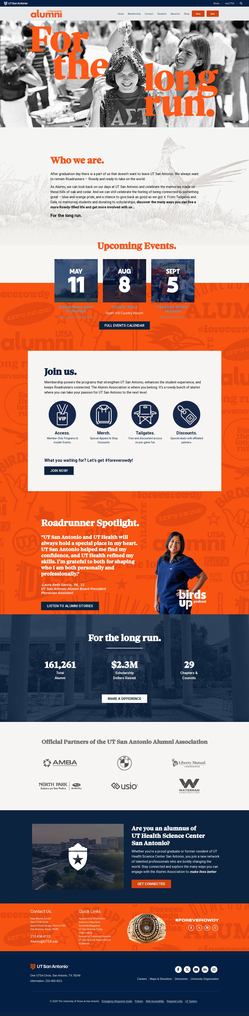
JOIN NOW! (59, 471)
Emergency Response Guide (117, 1001)
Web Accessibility (155, 1001)
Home (121, 13)
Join (213, 13)
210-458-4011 (53, 980)
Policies (139, 1001)
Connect (149, 13)
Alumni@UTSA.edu (44, 941)
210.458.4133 (40, 936)
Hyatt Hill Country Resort (124, 313)
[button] (241, 3)
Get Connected (151, 884)
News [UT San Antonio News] (216, 3)
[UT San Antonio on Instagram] (215, 928)
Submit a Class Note (89, 922)
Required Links (174, 1001)
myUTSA (229, 3)
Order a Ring (85, 932)
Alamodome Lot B (173, 317)
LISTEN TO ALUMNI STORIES (70, 606)
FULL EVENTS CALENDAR (124, 325)
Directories (181, 978)
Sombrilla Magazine (89, 925)
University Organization (205, 978)
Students (162, 13)
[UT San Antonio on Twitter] (199, 928)
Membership (134, 13)
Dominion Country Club (76, 317)
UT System (191, 1001)
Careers (142, 978)
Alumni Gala (124, 307)
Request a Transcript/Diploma (95, 936)
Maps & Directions (161, 978)
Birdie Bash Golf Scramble (76, 309)
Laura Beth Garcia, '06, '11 (63, 585)
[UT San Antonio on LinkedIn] (207, 928)
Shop (186, 13)
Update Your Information (92, 918)
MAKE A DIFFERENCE (124, 699)
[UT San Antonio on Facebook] (191, 928)
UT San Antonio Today (91, 929)
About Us (175, 13)
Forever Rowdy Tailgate (173, 309)
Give (198, 13)
